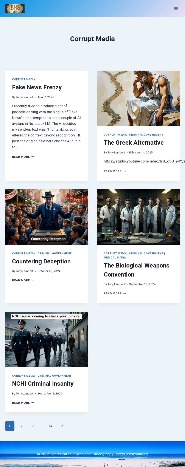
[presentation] (138, 98)
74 (50, 426)
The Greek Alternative (134, 142)
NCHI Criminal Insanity (42, 383)
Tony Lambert (24, 97)
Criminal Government (146, 134)
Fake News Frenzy (37, 87)
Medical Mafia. (115, 257)
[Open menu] (176, 8)
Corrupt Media (23, 79)
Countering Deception (41, 261)
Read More (23, 156)
